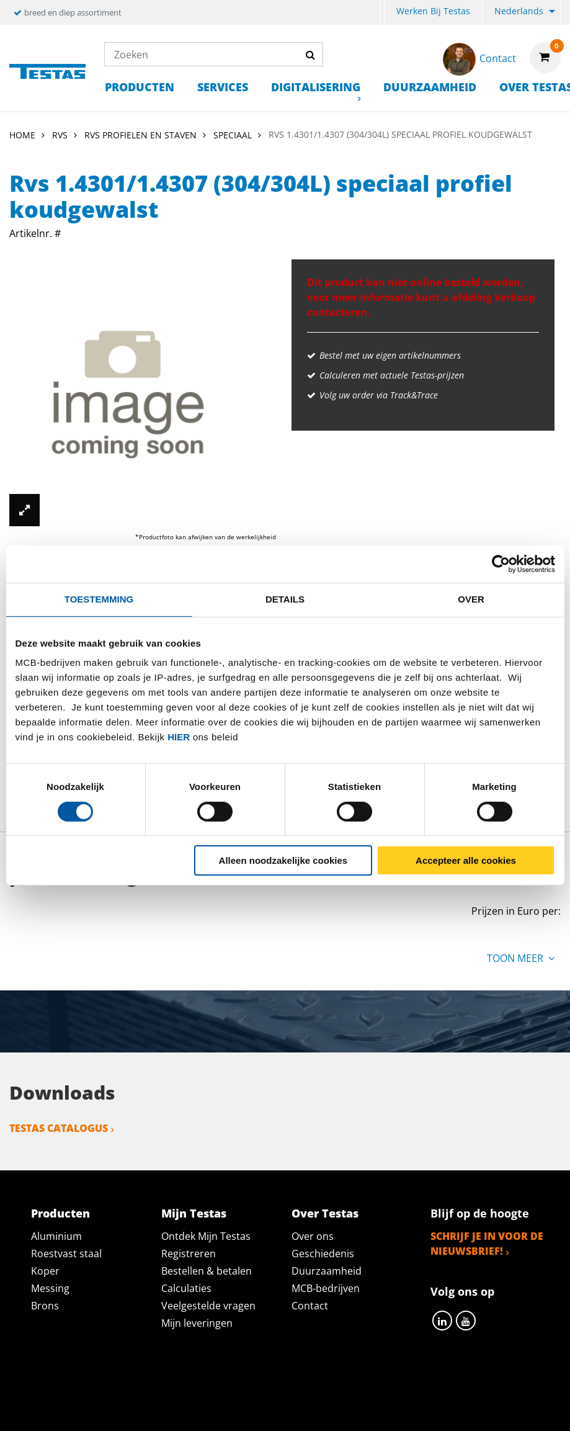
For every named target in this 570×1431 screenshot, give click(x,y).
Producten (139, 86)
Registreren (188, 1253)
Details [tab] (285, 599)
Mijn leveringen (197, 1323)
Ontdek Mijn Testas (206, 1236)
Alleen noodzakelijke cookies (283, 860)
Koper (45, 1271)
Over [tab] (471, 599)
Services (222, 86)
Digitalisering (315, 86)
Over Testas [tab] (325, 1213)
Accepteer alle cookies (466, 860)
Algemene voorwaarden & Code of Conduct (339, 1385)
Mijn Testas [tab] (193, 1213)
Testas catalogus (58, 1128)
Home (22, 135)
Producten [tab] (60, 1213)
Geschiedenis (323, 1253)
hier (178, 737)
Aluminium (56, 1236)
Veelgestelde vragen (208, 1305)
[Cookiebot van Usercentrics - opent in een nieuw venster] (501, 564)
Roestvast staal (66, 1253)
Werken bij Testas (433, 11)
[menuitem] (382, 12)
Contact (310, 1305)
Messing (50, 1288)
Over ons (313, 1236)
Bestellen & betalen (206, 1271)
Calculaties (186, 1288)
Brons (45, 1305)
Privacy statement (156, 1385)
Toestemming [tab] (99, 599)
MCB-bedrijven (326, 1288)
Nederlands (518, 11)
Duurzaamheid (429, 86)
